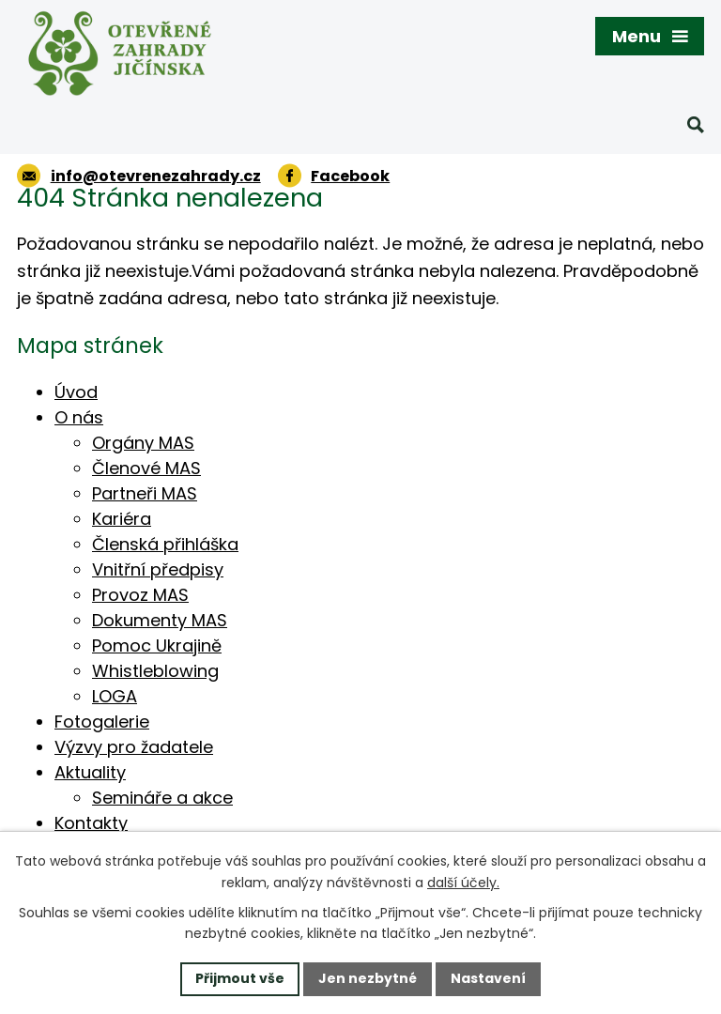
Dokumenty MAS (159, 620)
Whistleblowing (155, 671)
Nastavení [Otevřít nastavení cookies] (488, 978)
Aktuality (90, 772)
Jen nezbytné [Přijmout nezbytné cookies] (367, 978)
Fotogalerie (101, 721)
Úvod (76, 392)
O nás (78, 417)
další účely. (463, 882)
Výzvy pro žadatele (133, 747)
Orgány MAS (143, 442)
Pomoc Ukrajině (157, 645)
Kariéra (121, 518)
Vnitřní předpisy (157, 569)
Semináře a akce (162, 797)
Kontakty (91, 823)
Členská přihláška (165, 544)
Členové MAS (146, 468)
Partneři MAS (144, 493)
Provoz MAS (140, 595)
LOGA (114, 696)
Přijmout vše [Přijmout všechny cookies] (239, 978)
